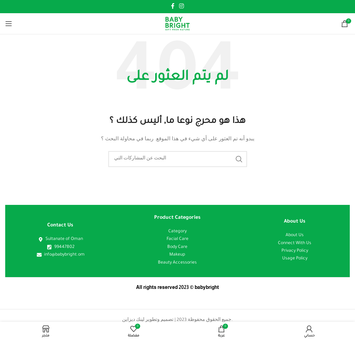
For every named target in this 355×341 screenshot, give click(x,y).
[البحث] (177, 159)
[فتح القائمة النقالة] (9, 24)
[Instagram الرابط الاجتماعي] (181, 7)
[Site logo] (177, 24)
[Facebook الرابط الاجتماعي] (173, 7)
